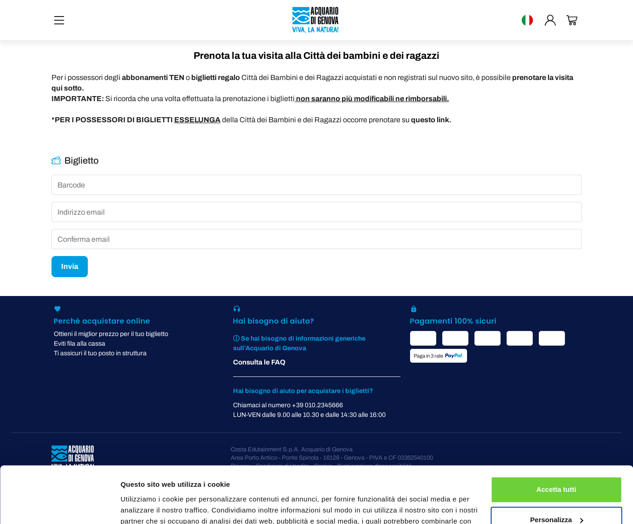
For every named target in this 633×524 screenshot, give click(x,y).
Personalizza (556, 468)
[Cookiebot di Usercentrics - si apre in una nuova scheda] (59, 506)
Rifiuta (556, 498)
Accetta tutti (556, 438)
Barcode (71, 185)
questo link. (431, 120)
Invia (69, 266)
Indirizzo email (81, 212)
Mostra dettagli (145, 506)
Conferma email (83, 239)
